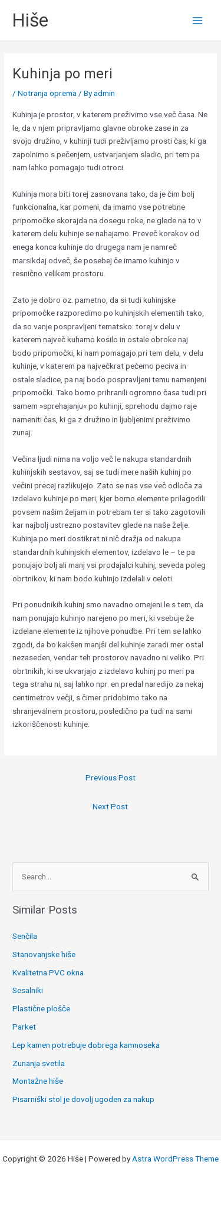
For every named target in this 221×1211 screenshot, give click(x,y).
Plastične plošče (41, 1008)
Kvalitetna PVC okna (48, 972)
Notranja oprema (47, 93)
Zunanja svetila (38, 1063)
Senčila (24, 936)
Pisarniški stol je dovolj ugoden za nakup (83, 1099)
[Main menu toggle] (198, 20)
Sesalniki (27, 990)
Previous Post (110, 777)
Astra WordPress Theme (175, 1158)
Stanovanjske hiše (43, 954)
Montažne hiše (37, 1081)
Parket (24, 1026)
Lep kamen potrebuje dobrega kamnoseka (86, 1045)
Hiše (30, 20)
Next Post (110, 806)
